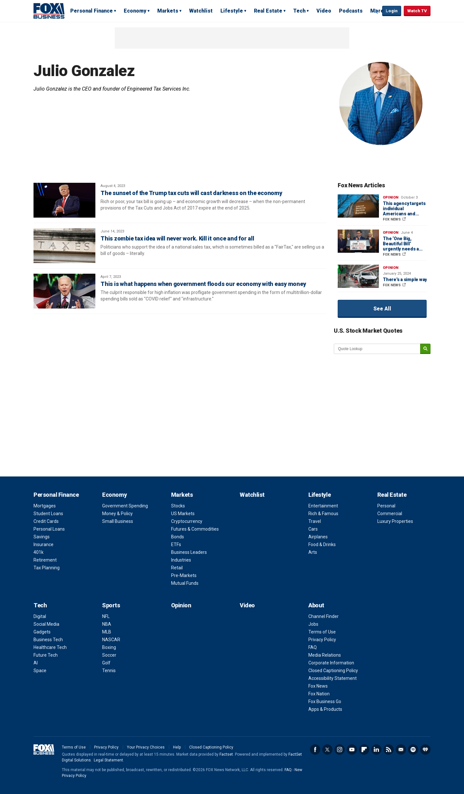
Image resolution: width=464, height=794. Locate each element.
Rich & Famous (323, 513)
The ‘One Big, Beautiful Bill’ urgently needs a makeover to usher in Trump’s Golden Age (403, 243)
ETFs (176, 544)
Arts (312, 552)
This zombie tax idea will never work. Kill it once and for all (177, 238)
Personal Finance (91, 11)
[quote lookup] (377, 349)
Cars (313, 529)
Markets (167, 11)
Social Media (46, 624)
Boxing (109, 647)
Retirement (45, 560)
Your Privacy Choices (146, 747)
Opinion (390, 197)
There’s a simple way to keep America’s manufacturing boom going (405, 279)
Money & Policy (117, 513)
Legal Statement (108, 760)
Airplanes (318, 536)
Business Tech (48, 639)
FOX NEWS (392, 219)
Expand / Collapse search (376, 11)
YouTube (352, 749)
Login (392, 10)
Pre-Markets (184, 575)
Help (177, 747)
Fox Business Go (324, 701)
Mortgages (45, 505)
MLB (106, 631)
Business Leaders (189, 552)
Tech (299, 11)
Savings (42, 536)
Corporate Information (331, 662)
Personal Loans (49, 529)
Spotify (413, 749)
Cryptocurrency (186, 521)
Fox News (318, 686)
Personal (386, 505)
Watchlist (201, 11)
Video (323, 11)
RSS (388, 749)
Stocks (178, 505)
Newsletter (401, 749)
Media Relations (324, 655)
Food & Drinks (322, 544)
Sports (111, 605)
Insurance (43, 544)
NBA (106, 624)
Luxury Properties (395, 521)
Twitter (327, 749)
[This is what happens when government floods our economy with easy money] (64, 291)
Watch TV (417, 10)
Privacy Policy (322, 639)
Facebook (315, 749)
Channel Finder (323, 616)
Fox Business (49, 11)
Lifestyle (231, 11)
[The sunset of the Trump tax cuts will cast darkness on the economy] (64, 200)
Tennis (109, 670)
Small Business (117, 521)
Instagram (339, 749)
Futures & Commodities (195, 529)
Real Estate (268, 11)
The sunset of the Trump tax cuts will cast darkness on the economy (191, 193)
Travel (314, 521)
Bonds (177, 536)
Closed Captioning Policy (333, 670)
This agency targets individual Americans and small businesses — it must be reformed (404, 208)
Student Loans (48, 513)
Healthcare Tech (50, 647)
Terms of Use (322, 631)
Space (40, 670)
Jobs (313, 624)
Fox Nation (319, 693)
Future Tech (46, 655)
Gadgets (42, 631)
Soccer (109, 655)
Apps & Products (325, 709)
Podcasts (350, 11)
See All (382, 309)
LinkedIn (376, 749)
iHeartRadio (425, 749)
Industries (181, 560)
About (316, 605)
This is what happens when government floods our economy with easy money (203, 283)
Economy (135, 11)
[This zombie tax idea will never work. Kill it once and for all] (64, 245)
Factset (226, 754)
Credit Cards (46, 521)
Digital (40, 616)
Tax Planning (47, 567)
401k (39, 552)
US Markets (183, 513)
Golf (106, 662)
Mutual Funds (184, 583)
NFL (106, 616)
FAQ (312, 647)
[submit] (425, 349)
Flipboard (364, 749)
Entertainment (323, 505)
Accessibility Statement (332, 678)
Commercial (389, 513)
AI (36, 662)
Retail (177, 567)
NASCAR (111, 639)
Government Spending (125, 505)
